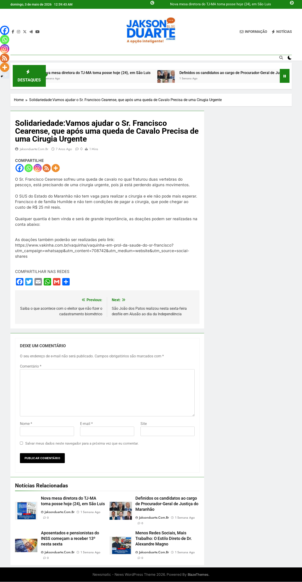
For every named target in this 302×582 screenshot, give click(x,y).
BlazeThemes (198, 575)
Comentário (30, 366)
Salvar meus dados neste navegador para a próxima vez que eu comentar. (82, 444)
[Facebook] (20, 168)
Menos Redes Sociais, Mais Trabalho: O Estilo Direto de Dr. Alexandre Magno (163, 539)
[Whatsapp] (29, 168)
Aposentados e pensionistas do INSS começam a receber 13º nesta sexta (70, 539)
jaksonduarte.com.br (34, 149)
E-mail (86, 424)
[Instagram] (38, 168)
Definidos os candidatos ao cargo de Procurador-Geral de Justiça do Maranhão (166, 504)
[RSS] (47, 168)
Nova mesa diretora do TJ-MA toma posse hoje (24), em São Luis (220, 4)
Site (143, 424)
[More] (56, 168)
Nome (26, 424)
